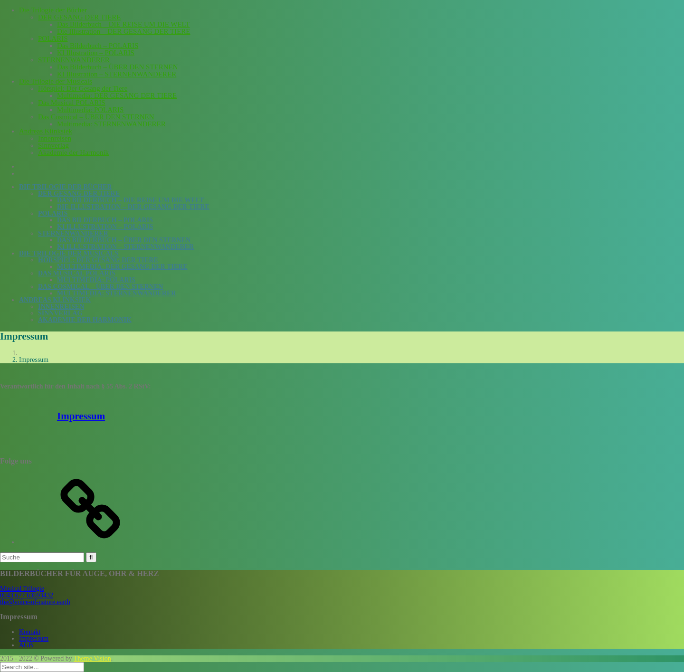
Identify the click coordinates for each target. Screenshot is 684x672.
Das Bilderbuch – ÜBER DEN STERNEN (117, 67)
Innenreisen (54, 138)
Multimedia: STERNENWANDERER (111, 124)
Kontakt (29, 631)
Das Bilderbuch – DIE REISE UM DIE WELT (123, 24)
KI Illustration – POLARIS (95, 53)
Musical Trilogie (22, 588)
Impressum (81, 416)
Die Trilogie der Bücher (53, 10)
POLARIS (53, 38)
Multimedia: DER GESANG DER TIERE (117, 95)
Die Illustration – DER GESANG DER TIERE (123, 31)
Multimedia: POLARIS (90, 110)
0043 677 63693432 (26, 595)
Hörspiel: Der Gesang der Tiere (82, 88)
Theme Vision (92, 658)
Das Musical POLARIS (71, 102)
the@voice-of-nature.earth (35, 602)
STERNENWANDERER (74, 60)
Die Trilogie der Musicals (55, 81)
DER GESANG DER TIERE (79, 17)
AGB (26, 645)
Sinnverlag (53, 145)
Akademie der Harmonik (73, 152)
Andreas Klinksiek (45, 131)
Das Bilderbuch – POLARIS (97, 45)
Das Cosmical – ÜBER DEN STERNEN (96, 117)
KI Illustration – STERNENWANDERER (116, 74)
